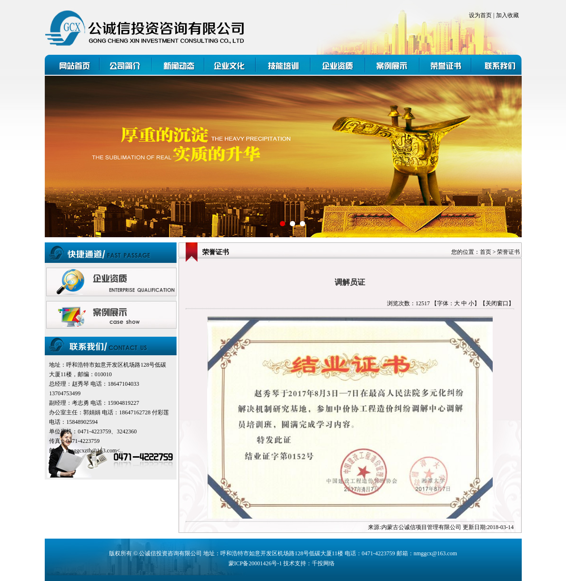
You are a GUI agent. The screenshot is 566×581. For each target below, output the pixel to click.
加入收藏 (507, 15)
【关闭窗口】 (497, 303)
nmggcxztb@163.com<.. (94, 450)
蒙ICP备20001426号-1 (255, 563)
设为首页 (480, 15)
